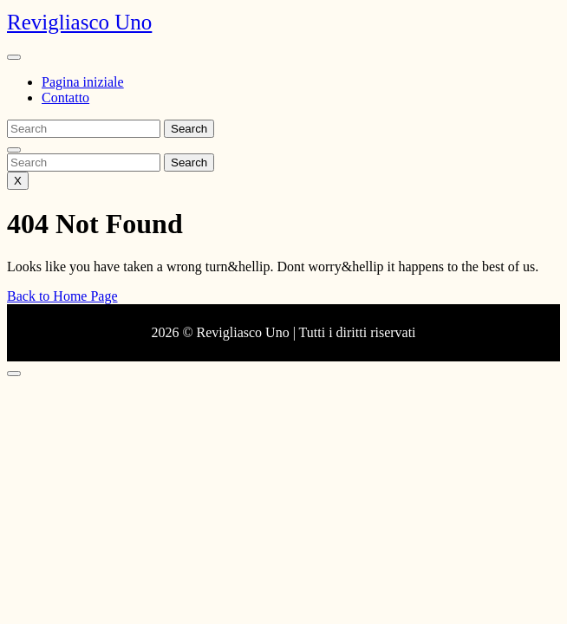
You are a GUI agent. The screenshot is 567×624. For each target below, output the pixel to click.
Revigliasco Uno (79, 22)
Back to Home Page (62, 296)
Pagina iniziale (83, 82)
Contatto (65, 97)
